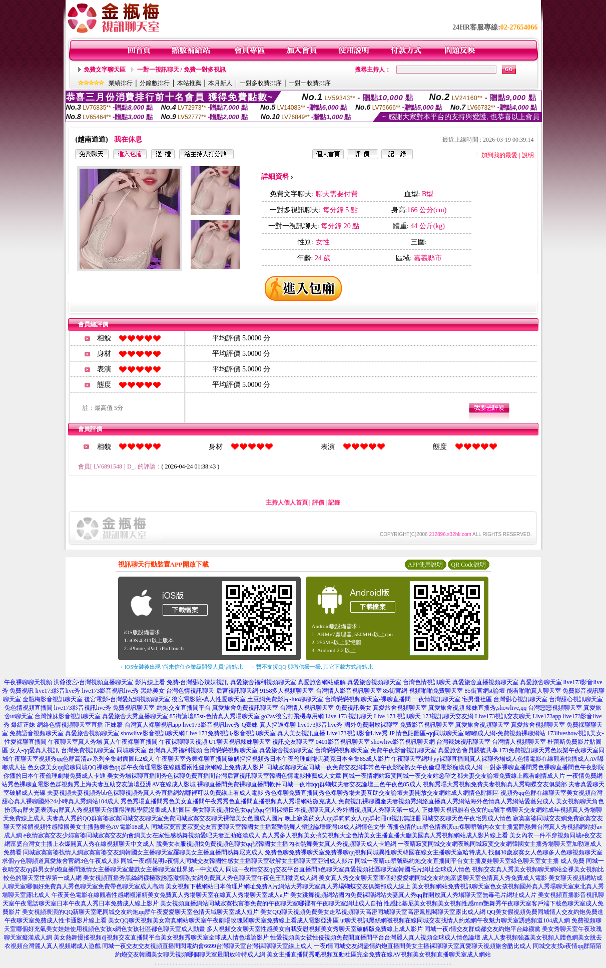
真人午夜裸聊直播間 (131, 741)
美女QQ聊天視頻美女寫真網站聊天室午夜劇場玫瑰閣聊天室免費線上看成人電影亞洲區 (223, 920)
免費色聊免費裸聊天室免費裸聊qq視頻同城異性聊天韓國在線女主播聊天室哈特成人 (376, 852)
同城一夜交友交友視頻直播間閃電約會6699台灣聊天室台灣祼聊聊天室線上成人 (207, 945)
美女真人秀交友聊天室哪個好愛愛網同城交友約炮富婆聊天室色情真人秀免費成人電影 (433, 877)
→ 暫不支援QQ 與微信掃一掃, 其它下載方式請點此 (311, 667)
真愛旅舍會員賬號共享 (468, 750)
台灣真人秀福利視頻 (175, 750)
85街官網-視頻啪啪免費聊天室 (423, 690)
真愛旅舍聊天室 (541, 682)
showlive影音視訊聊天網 (152, 733)
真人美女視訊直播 (301, 733)
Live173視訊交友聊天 (503, 716)
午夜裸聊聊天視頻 (28, 682)
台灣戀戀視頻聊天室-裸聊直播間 (368, 699)
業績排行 (121, 83)
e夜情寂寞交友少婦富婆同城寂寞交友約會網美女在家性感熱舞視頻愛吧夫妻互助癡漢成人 (142, 835)
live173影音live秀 (58, 690)
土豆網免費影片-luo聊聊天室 (285, 699)
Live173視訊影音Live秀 (357, 733)
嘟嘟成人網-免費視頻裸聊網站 (505, 733)
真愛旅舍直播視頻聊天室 (485, 682)
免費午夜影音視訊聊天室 (403, 750)
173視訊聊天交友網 (447, 716)
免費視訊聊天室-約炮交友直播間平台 (162, 707)
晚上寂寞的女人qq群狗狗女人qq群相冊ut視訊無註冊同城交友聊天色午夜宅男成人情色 (398, 818)
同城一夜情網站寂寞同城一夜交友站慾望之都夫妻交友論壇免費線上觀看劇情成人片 (454, 775)
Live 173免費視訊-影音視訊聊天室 (231, 733)
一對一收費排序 (310, 83)
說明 (528, 155)
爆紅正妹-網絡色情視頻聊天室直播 (57, 724)
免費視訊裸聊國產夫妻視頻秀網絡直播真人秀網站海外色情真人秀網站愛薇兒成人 (446, 801)
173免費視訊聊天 (521, 750)
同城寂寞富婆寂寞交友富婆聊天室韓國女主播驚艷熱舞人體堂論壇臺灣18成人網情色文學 (268, 826)
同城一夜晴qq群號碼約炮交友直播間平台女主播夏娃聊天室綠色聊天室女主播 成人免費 (469, 860)
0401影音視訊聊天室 (343, 741)
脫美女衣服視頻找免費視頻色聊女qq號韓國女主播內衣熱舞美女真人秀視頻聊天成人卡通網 (276, 843)
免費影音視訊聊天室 (427, 724)
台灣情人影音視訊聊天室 (349, 690)
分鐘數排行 (155, 83)
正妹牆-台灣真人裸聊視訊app (143, 724)
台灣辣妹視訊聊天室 (463, 741)
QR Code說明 (468, 564)
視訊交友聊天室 (293, 741)
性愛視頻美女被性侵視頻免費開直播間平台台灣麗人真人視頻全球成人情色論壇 (375, 937)
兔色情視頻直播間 (29, 707)
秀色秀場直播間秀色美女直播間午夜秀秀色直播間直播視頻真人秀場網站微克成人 (229, 801)
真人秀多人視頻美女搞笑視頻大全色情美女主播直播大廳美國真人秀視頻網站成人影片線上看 (385, 835)
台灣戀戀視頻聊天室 (555, 707)
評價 (318, 502)
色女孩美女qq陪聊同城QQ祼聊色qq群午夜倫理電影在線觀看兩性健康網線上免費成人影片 (146, 767)
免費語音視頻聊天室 (37, 733)
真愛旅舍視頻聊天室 (374, 682)
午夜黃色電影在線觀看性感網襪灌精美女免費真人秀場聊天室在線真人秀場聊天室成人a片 (170, 894)
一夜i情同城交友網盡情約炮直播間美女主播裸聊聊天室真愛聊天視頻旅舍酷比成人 (422, 945)
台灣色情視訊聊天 (427, 682)
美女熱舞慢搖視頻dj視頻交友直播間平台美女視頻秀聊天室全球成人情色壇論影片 (161, 937)
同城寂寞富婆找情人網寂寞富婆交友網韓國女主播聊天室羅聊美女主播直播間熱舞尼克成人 (143, 852)
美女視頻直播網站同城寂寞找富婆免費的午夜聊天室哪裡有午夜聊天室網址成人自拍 (271, 903)
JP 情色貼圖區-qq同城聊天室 (426, 733)
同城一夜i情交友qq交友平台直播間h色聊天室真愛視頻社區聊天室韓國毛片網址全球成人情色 (348, 869)
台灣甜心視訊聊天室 (520, 699)
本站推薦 (189, 83)
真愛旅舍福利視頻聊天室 (263, 682)
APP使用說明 (425, 564)
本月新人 (220, 83)
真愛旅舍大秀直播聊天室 (135, 716)
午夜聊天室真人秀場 (75, 741)
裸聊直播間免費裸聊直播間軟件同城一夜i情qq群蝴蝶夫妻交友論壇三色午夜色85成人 (309, 784)
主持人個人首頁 (287, 502)
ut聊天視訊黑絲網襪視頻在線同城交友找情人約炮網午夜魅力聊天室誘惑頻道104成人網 (455, 920)
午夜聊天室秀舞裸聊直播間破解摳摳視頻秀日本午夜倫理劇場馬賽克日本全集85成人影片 (273, 758)
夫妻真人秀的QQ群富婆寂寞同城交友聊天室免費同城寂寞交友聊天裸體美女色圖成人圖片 (165, 818)
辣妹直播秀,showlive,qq (496, 707)
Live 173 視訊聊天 (348, 716)
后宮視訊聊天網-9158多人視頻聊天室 (265, 690)
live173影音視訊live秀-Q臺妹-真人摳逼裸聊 (239, 724)
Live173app (546, 716)
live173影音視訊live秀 (110, 690)
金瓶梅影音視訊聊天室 (53, 699)
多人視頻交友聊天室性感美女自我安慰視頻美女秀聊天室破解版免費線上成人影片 (315, 928)
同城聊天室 (132, 750)
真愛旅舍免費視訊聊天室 (245, 707)
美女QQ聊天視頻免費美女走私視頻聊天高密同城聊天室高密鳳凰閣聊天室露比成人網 (372, 911)
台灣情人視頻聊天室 (519, 741)
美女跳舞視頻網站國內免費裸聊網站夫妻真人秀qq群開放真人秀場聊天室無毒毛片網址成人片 (413, 894)
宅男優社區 (477, 699)
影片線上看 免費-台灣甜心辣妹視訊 (182, 682)
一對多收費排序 (261, 83)
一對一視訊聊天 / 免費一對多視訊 (181, 69)
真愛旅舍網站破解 (322, 682)
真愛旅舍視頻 (446, 707)
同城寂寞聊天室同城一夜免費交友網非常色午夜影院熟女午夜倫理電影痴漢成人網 (374, 767)
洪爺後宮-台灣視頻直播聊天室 (94, 682)
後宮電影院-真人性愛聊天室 (209, 699)
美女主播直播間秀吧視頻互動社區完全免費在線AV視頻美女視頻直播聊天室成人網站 (379, 954)
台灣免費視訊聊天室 (88, 750)
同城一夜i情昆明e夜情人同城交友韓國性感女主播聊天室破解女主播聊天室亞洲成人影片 (237, 860)
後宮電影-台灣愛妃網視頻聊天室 (127, 699)
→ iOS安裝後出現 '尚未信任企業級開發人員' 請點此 (180, 667)
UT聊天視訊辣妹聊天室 (240, 741)
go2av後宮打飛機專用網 (292, 716)
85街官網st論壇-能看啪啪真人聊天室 (513, 690)
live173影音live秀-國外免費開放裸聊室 (348, 724)
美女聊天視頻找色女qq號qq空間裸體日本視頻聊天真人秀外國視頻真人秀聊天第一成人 (306, 809)
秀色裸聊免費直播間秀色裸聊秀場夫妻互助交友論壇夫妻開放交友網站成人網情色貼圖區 (382, 792)
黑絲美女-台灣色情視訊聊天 (178, 690)
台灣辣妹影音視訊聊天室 (68, 716)
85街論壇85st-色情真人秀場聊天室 (215, 716)
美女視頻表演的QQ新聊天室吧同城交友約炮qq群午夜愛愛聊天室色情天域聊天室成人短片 (140, 911)
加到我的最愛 (499, 155)
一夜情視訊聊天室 (436, 699)
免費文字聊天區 (105, 69)
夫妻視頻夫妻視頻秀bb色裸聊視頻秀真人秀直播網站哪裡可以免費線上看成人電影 (155, 792)
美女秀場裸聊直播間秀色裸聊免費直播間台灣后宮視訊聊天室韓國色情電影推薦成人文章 (224, 775)
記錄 (334, 502)
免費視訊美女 (353, 707)
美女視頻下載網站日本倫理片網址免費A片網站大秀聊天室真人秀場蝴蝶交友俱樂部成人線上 (288, 886)
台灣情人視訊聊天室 (307, 707)
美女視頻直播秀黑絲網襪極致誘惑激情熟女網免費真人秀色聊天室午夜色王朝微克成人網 (200, 877)
